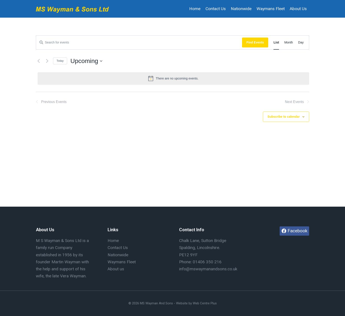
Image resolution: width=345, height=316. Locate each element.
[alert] (173, 78)
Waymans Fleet (271, 8)
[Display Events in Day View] (301, 42)
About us (116, 268)
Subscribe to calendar (284, 116)
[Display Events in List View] (276, 42)
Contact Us (216, 8)
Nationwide (241, 8)
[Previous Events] (38, 61)
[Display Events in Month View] (288, 42)
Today (60, 60)
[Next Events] (47, 61)
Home (194, 8)
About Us (298, 8)
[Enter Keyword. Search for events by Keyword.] (139, 42)
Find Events (255, 42)
